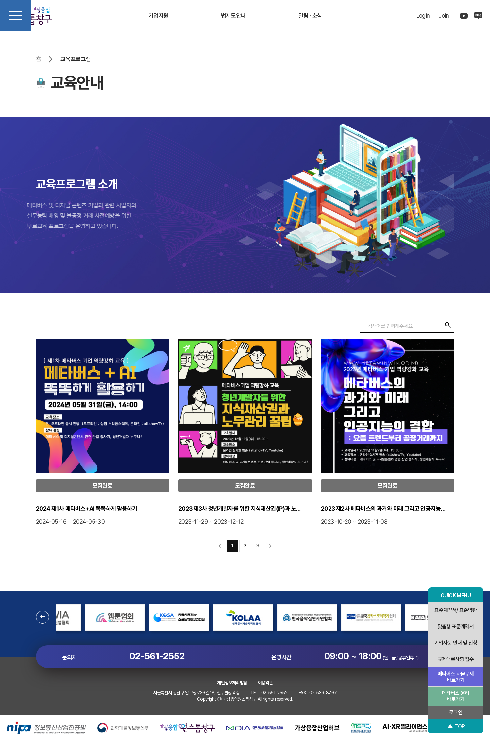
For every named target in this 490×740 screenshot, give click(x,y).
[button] (42, 617)
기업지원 (158, 15)
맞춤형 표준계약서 (456, 626)
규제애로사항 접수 (456, 659)
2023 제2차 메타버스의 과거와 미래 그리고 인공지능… (387, 516)
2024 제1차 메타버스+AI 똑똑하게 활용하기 (102, 516)
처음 (220, 546)
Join (444, 15)
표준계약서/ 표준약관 (455, 610)
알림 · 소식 (310, 15)
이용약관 (265, 682)
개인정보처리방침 (232, 682)
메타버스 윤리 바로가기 (455, 696)
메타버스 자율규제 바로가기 (456, 677)
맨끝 (270, 546)
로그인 (455, 712)
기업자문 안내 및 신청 (455, 643)
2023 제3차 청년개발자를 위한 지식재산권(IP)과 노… (245, 516)
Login (423, 15)
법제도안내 (233, 15)
